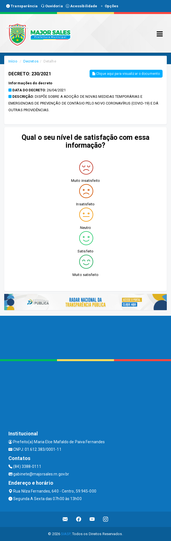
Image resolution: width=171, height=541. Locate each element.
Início (12, 61)
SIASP (65, 534)
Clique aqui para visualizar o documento (126, 74)
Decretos (30, 61)
